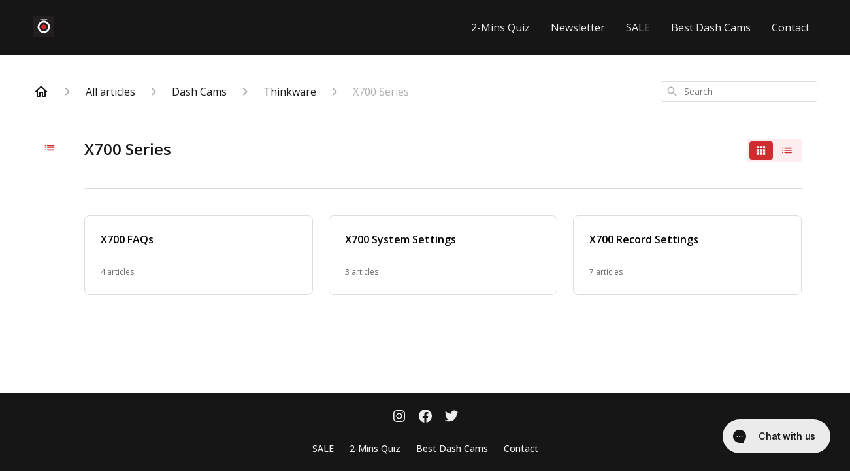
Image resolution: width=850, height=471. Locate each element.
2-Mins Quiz (500, 27)
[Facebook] (425, 417)
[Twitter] (451, 417)
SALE (638, 27)
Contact (790, 27)
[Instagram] (399, 417)
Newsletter (578, 27)
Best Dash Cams (711, 27)
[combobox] (739, 91)
